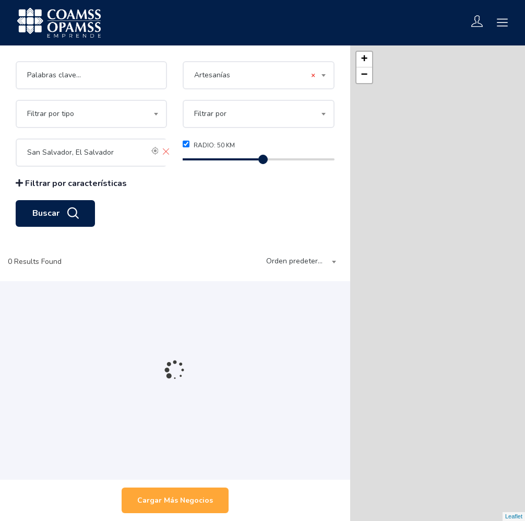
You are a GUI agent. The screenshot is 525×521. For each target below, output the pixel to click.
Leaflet (513, 516)
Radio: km (209, 145)
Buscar (55, 213)
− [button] (364, 75)
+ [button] (364, 59)
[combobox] (258, 75)
